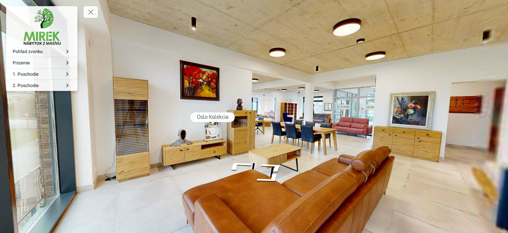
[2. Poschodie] (41, 85)
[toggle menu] (91, 12)
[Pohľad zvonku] (41, 51)
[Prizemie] (41, 62)
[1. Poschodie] (41, 74)
